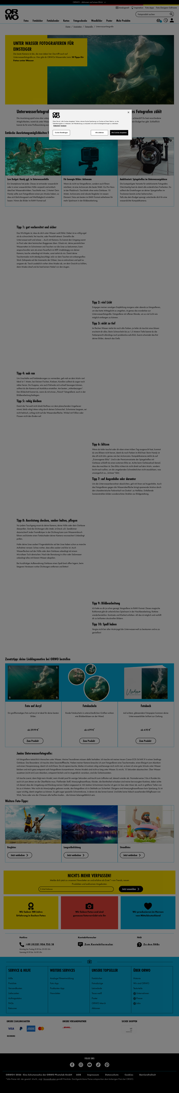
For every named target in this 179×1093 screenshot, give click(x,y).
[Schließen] (128, 112)
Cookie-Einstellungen (61, 132)
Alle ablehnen (99, 132)
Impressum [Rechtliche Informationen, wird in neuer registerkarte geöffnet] (63, 126)
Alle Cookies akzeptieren (119, 132)
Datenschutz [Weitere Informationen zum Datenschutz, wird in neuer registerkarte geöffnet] (56, 126)
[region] (90, 124)
